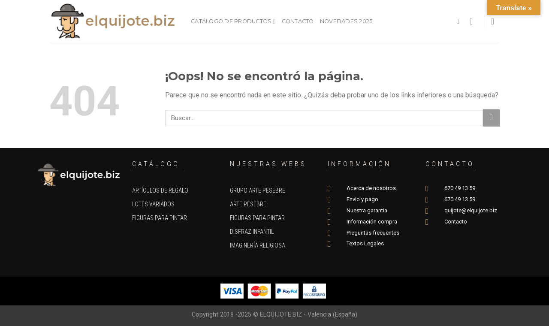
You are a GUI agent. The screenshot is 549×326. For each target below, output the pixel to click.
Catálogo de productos (233, 21)
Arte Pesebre (248, 204)
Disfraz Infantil (252, 231)
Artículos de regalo (160, 190)
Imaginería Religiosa (257, 245)
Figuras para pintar (159, 217)
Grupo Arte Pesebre (257, 190)
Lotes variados (153, 204)
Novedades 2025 (346, 21)
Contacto (298, 21)
